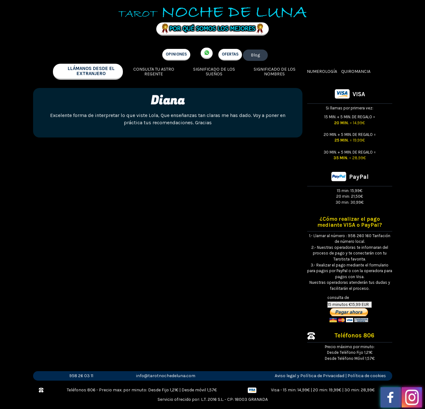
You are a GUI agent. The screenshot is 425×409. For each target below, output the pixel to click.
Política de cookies (366, 375)
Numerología (322, 71)
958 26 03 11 (81, 375)
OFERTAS (230, 54)
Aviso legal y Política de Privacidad (309, 375)
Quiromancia (355, 71)
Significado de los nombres (275, 72)
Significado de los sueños (214, 72)
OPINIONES (176, 54)
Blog (255, 55)
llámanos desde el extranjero (91, 71)
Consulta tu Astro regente (153, 72)
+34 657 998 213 (207, 53)
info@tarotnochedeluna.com (165, 375)
